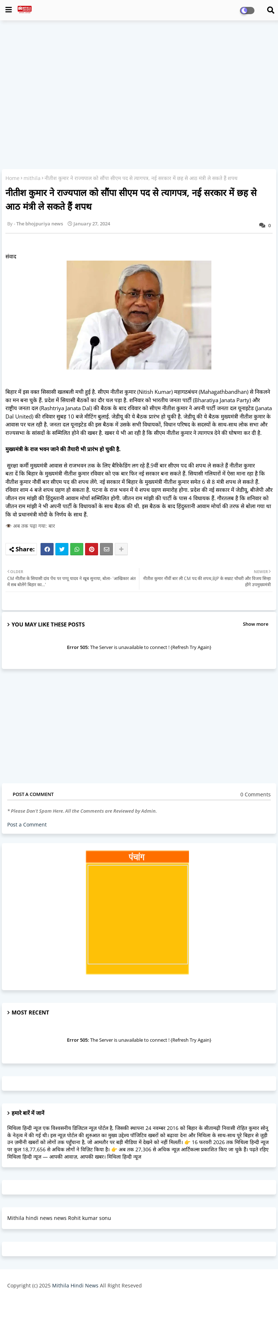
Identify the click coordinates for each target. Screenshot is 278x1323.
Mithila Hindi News (75, 1285)
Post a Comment (27, 824)
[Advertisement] (139, 78)
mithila (32, 178)
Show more (255, 624)
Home (12, 178)
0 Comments (255, 794)
